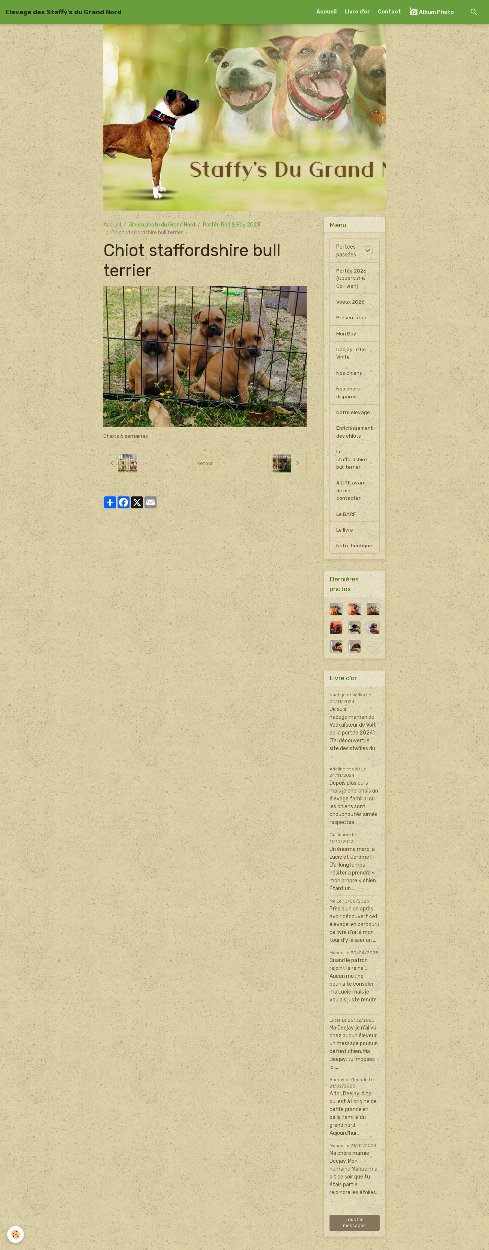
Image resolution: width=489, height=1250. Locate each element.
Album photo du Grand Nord (162, 225)
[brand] (63, 12)
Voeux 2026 (351, 302)
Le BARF (346, 518)
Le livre (344, 535)
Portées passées (346, 251)
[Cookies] (15, 1234)
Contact (389, 12)
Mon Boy (346, 335)
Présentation (352, 319)
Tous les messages (354, 1235)
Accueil (326, 12)
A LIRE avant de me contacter (351, 495)
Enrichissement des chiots (355, 435)
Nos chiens (349, 375)
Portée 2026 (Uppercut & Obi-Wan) (352, 279)
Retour (205, 463)
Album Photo (431, 12)
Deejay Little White (351, 355)
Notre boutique (347, 555)
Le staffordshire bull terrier (352, 463)
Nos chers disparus (348, 395)
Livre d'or (357, 12)
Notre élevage (353, 415)
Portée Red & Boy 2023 (231, 225)
